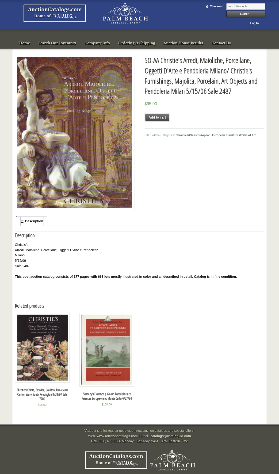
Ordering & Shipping (136, 43)
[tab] (32, 221)
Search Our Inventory (57, 43)
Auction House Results (183, 43)
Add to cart (157, 117)
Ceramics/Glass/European (193, 135)
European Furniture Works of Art (234, 135)
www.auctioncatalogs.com (117, 436)
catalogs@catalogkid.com (170, 436)
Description (34, 221)
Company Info (97, 43)
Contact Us (221, 43)
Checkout (216, 6)
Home (24, 43)
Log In (254, 23)
